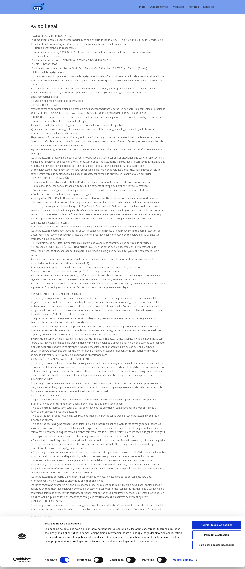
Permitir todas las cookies (216, 527)
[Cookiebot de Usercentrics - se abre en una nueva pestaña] (22, 562)
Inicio (142, 7)
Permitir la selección (216, 537)
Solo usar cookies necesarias (216, 547)
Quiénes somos (159, 7)
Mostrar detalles (183, 562)
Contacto (208, 7)
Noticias (194, 7)
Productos (178, 7)
